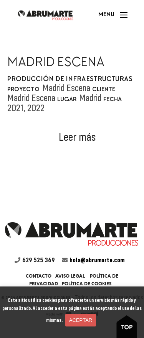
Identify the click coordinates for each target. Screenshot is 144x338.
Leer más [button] (77, 136)
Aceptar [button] (80, 320)
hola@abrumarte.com (97, 260)
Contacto (38, 276)
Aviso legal (70, 276)
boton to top (129, 325)
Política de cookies (86, 283)
